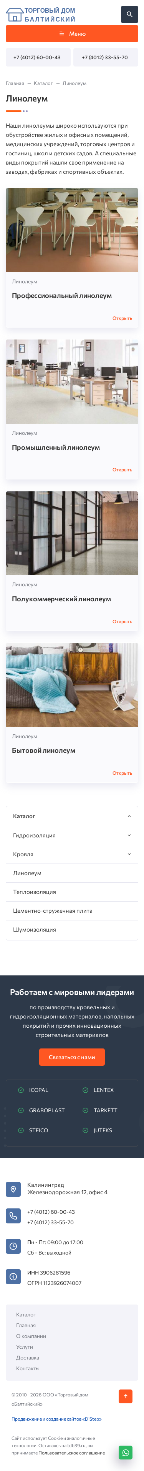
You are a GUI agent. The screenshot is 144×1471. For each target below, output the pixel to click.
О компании (31, 1336)
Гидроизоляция (34, 835)
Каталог (26, 1314)
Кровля (23, 853)
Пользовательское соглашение (71, 1452)
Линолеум (24, 281)
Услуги (24, 1346)
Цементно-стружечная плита (53, 910)
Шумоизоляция (34, 929)
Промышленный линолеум (56, 447)
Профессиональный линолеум (62, 295)
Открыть (122, 318)
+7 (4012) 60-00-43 (37, 57)
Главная (26, 1325)
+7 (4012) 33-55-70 (105, 57)
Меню (72, 33)
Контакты (28, 1368)
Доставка (27, 1357)
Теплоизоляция (34, 891)
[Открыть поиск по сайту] (129, 14)
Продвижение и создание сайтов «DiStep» (57, 1418)
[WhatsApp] (125, 1452)
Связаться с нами (72, 1056)
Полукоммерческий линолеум (61, 598)
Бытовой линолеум (43, 750)
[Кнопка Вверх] (125, 1396)
